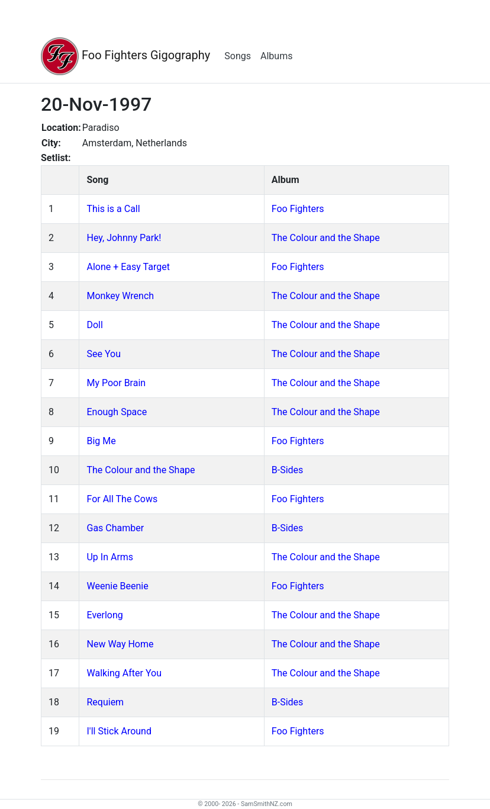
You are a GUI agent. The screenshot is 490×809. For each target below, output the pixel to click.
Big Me (100, 441)
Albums (276, 56)
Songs (237, 56)
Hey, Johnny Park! (123, 237)
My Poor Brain (116, 383)
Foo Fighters (298, 208)
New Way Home (119, 644)
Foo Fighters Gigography (125, 56)
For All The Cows (121, 499)
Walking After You (123, 673)
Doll (94, 324)
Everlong (104, 615)
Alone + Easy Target (127, 266)
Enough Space (116, 412)
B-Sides (288, 470)
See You (103, 353)
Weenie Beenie (117, 586)
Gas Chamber (115, 528)
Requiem (105, 702)
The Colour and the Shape (326, 237)
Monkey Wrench (120, 295)
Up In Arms (109, 557)
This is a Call (113, 208)
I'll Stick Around (118, 731)
